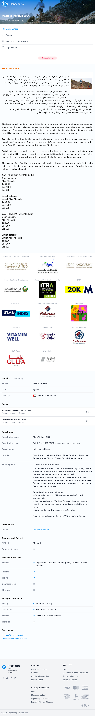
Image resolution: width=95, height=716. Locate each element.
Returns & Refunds (70, 676)
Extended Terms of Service (42, 702)
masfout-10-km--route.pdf (13, 635)
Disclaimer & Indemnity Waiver (75, 673)
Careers (34, 673)
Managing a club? (38, 695)
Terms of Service (70, 680)
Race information (41, 529)
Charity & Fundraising (40, 676)
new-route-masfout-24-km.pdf (14, 638)
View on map (18, 378)
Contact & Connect (39, 669)
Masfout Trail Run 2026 (16, 15)
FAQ (64, 669)
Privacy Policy (37, 680)
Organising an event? (39, 699)
